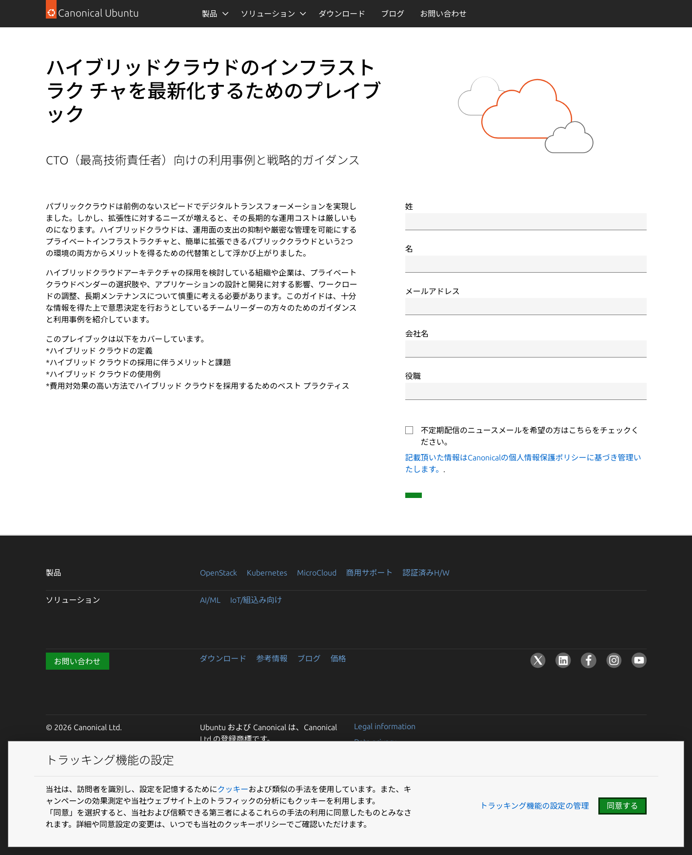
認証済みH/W (426, 572)
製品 (209, 13)
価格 (338, 658)
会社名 (417, 333)
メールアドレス (432, 291)
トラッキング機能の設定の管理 (534, 805)
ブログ (392, 13)
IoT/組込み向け (256, 600)
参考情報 (272, 658)
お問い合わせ (443, 13)
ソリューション (268, 13)
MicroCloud (316, 572)
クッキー (233, 789)
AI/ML (210, 600)
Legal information (384, 726)
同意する (622, 805)
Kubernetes (267, 572)
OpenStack (218, 572)
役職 (413, 376)
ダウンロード (341, 13)
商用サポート (369, 572)
